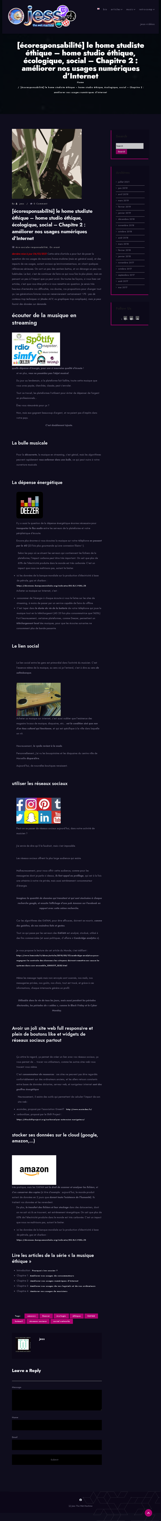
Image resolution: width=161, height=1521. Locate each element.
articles (115, 9)
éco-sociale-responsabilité (32, 247)
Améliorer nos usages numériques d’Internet (54, 1281)
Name (57, 1423)
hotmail (19, 1321)
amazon (31, 1316)
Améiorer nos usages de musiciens (48, 1291)
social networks (61, 1321)
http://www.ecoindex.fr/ (79, 1109)
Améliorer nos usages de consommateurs (52, 1275)
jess (21, 203)
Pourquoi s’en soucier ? (45, 1270)
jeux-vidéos (147, 24)
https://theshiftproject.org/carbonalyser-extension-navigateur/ (51, 1119)
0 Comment (41, 203)
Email (57, 1450)
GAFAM (91, 1316)
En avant (55, 247)
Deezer (46, 1316)
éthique (77, 1316)
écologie (61, 1316)
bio (105, 9)
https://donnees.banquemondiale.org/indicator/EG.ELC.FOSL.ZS (51, 585)
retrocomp (145, 9)
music (129, 9)
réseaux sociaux (38, 1321)
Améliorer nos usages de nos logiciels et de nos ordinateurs (63, 1286)
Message (57, 1398)
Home (80, 82)
